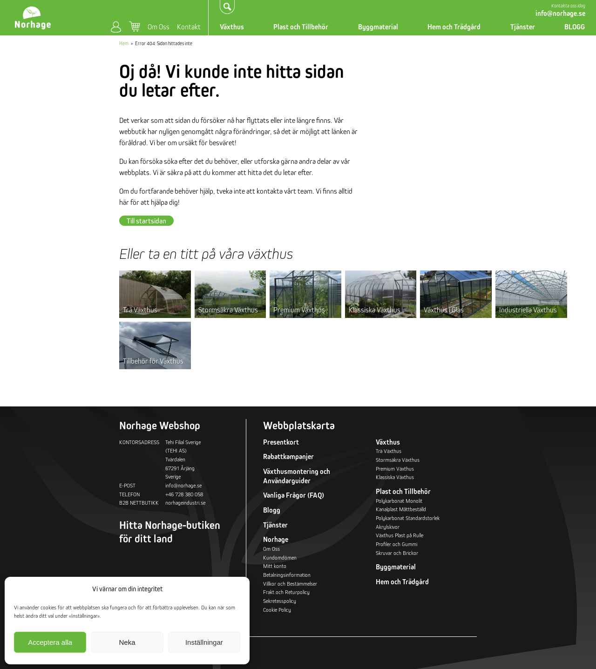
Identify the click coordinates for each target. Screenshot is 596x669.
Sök (227, 6)
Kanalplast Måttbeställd (401, 509)
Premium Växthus (299, 309)
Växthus (232, 26)
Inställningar (204, 642)
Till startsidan (146, 220)
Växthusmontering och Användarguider (296, 476)
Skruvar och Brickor (397, 553)
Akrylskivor (388, 527)
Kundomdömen (280, 557)
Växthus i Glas (444, 309)
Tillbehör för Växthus (153, 361)
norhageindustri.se (185, 503)
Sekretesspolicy (279, 601)
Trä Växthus (140, 309)
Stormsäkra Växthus (228, 309)
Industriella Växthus (528, 309)
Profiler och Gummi (396, 544)
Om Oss (158, 26)
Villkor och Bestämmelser (290, 584)
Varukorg (134, 26)
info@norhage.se (560, 13)
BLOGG (574, 26)
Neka (127, 642)
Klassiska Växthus (374, 309)
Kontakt (189, 26)
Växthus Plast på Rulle (399, 535)
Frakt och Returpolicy (286, 592)
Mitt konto (116, 27)
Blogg (271, 510)
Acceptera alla (50, 642)
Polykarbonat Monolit (399, 501)
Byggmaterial (378, 26)
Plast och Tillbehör (300, 26)
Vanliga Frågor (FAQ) (293, 495)
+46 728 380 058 (184, 494)
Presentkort (281, 442)
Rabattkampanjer (288, 456)
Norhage (275, 539)
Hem (124, 43)
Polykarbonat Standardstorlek (408, 518)
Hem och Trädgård (454, 26)
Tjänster (522, 26)
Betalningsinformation (287, 575)
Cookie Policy (277, 610)
